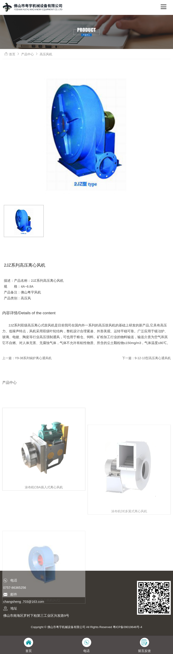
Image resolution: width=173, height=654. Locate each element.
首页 (12, 54)
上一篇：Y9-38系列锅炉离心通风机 (27, 358)
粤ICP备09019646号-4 (127, 627)
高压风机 (46, 54)
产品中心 (27, 54)
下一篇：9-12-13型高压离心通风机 (146, 358)
